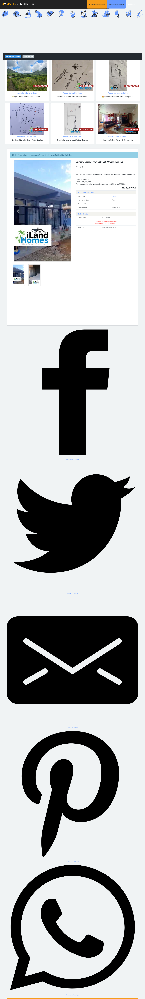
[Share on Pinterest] (72, 795)
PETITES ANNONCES (119, 4)
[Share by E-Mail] (72, 661)
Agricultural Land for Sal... (27, 93)
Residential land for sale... (72, 136)
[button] (18, 210)
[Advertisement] (72, 36)
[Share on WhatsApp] (72, 929)
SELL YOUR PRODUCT (100, 4)
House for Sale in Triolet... (117, 136)
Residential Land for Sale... (118, 93)
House (114, 196)
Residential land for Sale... (72, 93)
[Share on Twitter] (72, 527)
